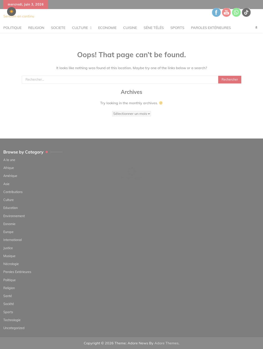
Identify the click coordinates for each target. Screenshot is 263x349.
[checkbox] (11, 11)
